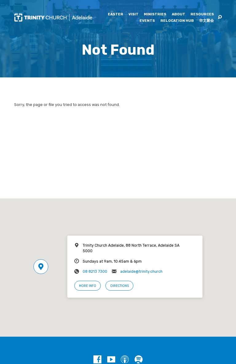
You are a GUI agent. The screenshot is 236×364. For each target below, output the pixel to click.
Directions (119, 286)
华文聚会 (206, 21)
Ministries (155, 14)
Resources (202, 14)
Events (147, 21)
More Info (87, 286)
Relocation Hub (177, 21)
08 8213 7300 (95, 271)
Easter (115, 14)
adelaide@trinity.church (141, 271)
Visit (133, 14)
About (178, 14)
